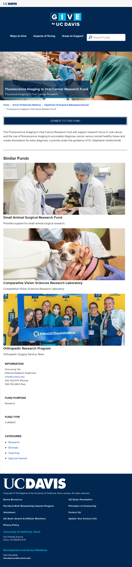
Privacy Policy (11, 525)
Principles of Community (82, 506)
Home (6, 104)
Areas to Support (72, 36)
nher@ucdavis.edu (15, 376)
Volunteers (9, 512)
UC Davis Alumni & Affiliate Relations (24, 518)
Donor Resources (12, 499)
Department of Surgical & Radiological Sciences (66, 104)
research (14, 442)
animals (13, 448)
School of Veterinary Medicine (27, 104)
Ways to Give (18, 36)
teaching (13, 453)
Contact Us (75, 512)
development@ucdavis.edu (17, 558)
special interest (17, 458)
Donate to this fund (65, 121)
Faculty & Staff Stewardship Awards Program (28, 506)
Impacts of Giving (44, 36)
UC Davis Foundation (80, 499)
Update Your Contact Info (83, 518)
